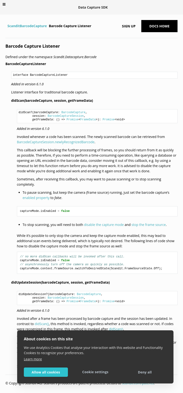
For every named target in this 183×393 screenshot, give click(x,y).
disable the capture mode (104, 224)
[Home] (6, 26)
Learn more (33, 359)
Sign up (129, 26)
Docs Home (159, 26)
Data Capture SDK (93, 7)
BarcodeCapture (73, 112)
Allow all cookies (46, 372)
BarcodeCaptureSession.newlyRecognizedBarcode (56, 142)
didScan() (42, 324)
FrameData (88, 119)
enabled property (36, 197)
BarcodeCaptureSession (66, 116)
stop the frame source (149, 224)
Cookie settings (95, 372)
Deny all (145, 372)
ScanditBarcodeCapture (27, 26)
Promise (72, 119)
